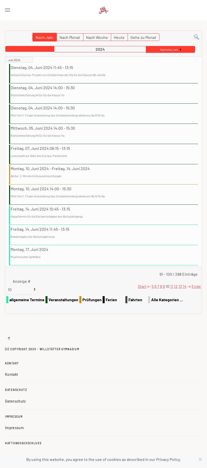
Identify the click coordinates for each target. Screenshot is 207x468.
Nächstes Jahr (169, 49)
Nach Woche (97, 37)
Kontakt (12, 363)
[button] (7, 10)
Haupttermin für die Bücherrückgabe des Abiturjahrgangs (47, 216)
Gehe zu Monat (143, 37)
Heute (119, 37)
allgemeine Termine (26, 299)
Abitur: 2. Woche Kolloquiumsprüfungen (36, 176)
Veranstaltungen (63, 299)
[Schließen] (200, 459)
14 (185, 286)
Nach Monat (69, 37)
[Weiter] (189, 286)
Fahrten (135, 299)
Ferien (111, 299)
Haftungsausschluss (23, 443)
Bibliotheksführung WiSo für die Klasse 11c (37, 95)
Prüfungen (92, 299)
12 (176, 286)
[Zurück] (149, 286)
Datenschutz (16, 389)
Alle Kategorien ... (167, 299)
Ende (196, 286)
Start (142, 286)
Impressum (13, 416)
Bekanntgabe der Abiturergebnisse (33, 236)
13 (180, 286)
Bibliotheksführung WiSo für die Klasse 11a (37, 135)
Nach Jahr (45, 37)
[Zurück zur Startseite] (103, 10)
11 (171, 286)
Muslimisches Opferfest (25, 257)
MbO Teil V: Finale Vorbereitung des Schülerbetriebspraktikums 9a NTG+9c (58, 115)
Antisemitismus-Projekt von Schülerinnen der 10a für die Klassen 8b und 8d (58, 75)
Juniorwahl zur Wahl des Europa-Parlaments (39, 155)
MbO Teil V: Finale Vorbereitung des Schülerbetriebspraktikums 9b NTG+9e (58, 196)
